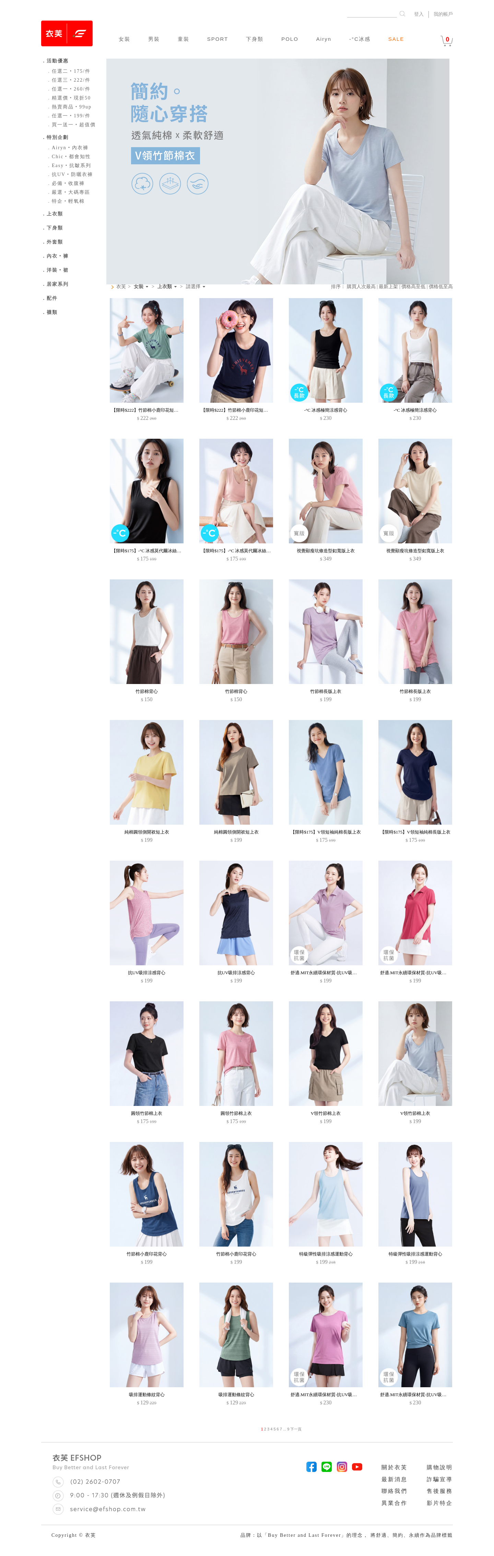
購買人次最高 (361, 286)
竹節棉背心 (147, 691)
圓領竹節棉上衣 (146, 1113)
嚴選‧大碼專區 (68, 192)
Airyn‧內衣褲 (67, 147)
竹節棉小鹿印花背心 (147, 1254)
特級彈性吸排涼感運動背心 (326, 1254)
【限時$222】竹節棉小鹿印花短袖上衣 (149, 410)
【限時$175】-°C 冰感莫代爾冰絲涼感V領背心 (156, 550)
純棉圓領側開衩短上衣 (147, 832)
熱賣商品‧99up (69, 106)
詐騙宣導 (440, 1479)
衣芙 (121, 286)
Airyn (323, 39)
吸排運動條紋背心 (147, 1394)
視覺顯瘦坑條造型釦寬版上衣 (326, 550)
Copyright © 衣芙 (73, 1535)
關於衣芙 (394, 1467)
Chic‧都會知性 (68, 156)
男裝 (154, 39)
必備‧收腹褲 (65, 183)
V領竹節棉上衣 (326, 1113)
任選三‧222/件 (68, 80)
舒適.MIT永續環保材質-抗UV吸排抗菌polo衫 (334, 972)
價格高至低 (413, 286)
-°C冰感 (359, 39)
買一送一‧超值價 (71, 124)
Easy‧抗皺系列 (68, 165)
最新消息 (394, 1479)
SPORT (217, 39)
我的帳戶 (443, 14)
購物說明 (440, 1467)
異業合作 (394, 1503)
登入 (419, 14)
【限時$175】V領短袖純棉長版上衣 (326, 832)
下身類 (254, 39)
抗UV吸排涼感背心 (147, 972)
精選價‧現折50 (68, 98)
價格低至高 (441, 286)
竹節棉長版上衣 (325, 691)
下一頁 (296, 1429)
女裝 (124, 39)
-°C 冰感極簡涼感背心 (325, 410)
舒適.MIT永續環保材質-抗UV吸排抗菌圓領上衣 (337, 1394)
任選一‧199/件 (68, 115)
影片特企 (440, 1503)
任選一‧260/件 (68, 89)
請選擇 (193, 286)
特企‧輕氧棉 (65, 201)
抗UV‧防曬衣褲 (69, 174)
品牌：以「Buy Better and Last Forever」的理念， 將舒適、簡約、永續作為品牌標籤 (346, 1535)
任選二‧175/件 (68, 71)
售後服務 (440, 1491)
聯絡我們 (394, 1491)
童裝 (183, 39)
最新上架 (388, 286)
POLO (289, 39)
